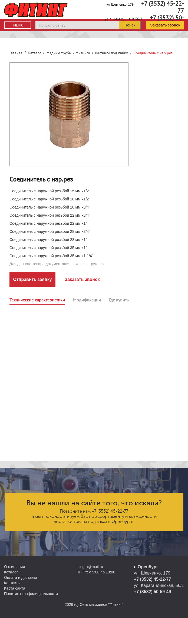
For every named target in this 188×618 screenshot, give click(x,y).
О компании (14, 567)
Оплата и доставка (20, 577)
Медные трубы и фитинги (68, 53)
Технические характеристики (37, 300)
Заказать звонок (165, 25)
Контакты (12, 583)
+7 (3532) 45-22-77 (110, 511)
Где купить (118, 300)
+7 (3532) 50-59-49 (152, 591)
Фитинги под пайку (111, 53)
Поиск (129, 25)
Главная (15, 53)
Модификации (87, 300)
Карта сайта (14, 588)
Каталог (34, 53)
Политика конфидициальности (31, 594)
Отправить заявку (32, 279)
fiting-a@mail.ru (90, 567)
